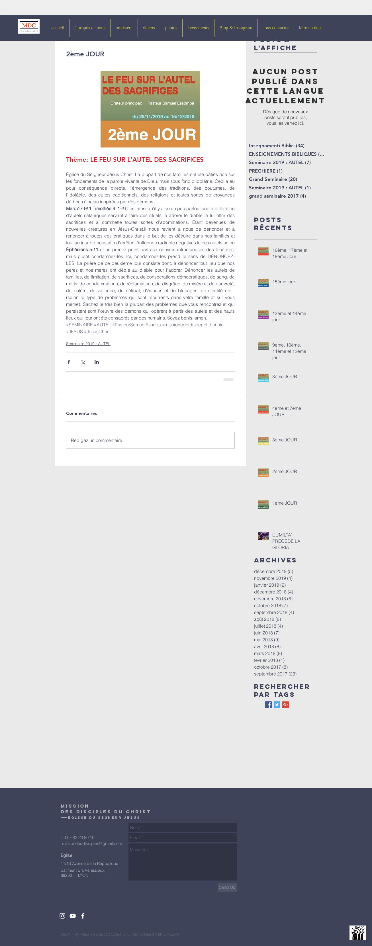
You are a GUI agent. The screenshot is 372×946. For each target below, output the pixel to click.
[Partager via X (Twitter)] (82, 362)
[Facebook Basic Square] (268, 704)
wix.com (171, 934)
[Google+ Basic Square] (285, 704)
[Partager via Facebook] (68, 362)
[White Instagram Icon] (62, 916)
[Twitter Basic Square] (277, 704)
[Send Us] (227, 887)
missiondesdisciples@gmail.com (91, 843)
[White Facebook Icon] (83, 916)
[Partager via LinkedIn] (96, 362)
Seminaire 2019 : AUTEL (88, 343)
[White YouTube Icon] (72, 916)
